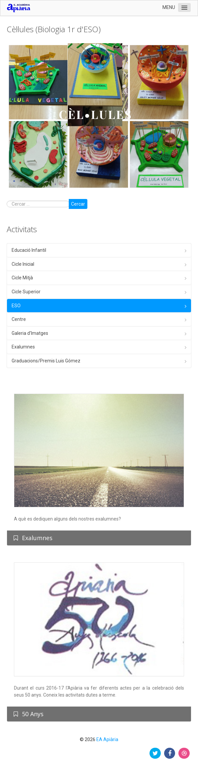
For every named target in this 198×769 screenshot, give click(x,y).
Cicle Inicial (23, 264)
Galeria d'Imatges (30, 333)
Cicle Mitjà (22, 277)
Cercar (78, 204)
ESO (16, 305)
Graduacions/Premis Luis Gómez (46, 360)
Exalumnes (23, 346)
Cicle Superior (26, 291)
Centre (19, 319)
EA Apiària (107, 739)
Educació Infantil (29, 250)
